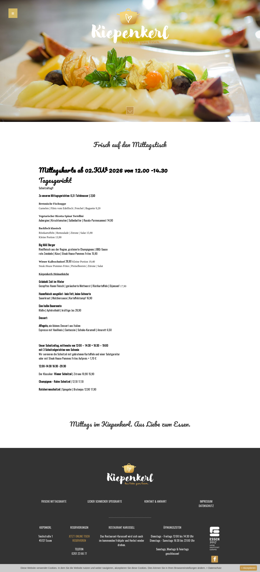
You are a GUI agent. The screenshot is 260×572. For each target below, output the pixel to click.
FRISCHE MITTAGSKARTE (53, 501)
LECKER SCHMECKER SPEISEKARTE (105, 501)
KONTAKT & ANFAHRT (155, 501)
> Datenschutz (213, 568)
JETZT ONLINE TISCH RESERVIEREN (79, 538)
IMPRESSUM (206, 501)
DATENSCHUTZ (206, 506)
